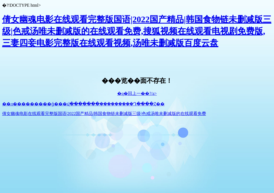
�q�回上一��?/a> (137, 93)
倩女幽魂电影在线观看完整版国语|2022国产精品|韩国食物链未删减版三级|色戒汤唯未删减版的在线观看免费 (104, 113)
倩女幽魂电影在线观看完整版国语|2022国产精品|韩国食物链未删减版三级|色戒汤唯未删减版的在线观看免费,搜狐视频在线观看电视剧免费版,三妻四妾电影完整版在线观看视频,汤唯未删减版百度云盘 (136, 31)
